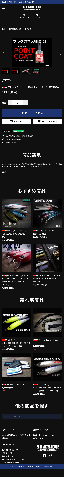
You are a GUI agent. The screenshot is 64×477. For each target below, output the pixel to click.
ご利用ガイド (7, 453)
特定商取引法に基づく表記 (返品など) (17, 136)
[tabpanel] (32, 52)
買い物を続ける (9, 142)
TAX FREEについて (10, 450)
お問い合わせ (16, 121)
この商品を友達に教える (12, 139)
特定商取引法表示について (13, 459)
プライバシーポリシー (11, 462)
